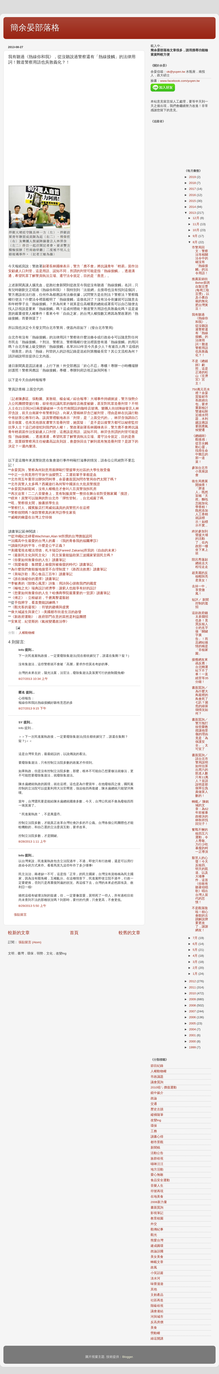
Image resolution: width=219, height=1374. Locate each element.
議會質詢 (157, 1082)
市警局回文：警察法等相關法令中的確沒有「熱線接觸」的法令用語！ (200, 260)
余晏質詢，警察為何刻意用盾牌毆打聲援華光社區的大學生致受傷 (60, 470)
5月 (195, 949)
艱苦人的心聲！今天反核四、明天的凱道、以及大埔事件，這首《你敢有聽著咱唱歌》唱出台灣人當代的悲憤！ (200, 880)
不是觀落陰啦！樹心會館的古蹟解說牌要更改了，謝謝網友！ (200, 919)
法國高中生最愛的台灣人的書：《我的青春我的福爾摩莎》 (55, 541)
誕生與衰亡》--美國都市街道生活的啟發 (51, 612)
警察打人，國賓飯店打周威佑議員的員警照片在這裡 (50, 508)
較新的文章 (19, 932)
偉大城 (16, 612)
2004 (193, 1029)
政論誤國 (157, 1251)
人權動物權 (27, 632)
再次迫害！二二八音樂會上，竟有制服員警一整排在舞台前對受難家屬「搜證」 (71, 493)
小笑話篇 (157, 1273)
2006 (193, 1017)
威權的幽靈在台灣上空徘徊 (31, 517)
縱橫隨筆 (157, 1114)
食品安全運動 (160, 1180)
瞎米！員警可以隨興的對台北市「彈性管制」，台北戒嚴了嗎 (57, 498)
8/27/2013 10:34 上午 (33, 679)
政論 (154, 1098)
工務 (154, 1131)
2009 (193, 999)
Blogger (127, 1357)
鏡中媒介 (157, 1093)
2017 (193, 189)
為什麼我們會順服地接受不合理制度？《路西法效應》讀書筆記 (59, 569)
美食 (154, 1327)
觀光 (154, 1235)
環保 (154, 1125)
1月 (195, 973)
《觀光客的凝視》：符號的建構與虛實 (40, 607)
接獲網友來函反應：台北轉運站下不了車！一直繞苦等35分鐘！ (200, 670)
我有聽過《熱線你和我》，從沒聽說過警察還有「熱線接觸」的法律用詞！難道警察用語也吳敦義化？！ (200, 335)
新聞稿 (155, 1147)
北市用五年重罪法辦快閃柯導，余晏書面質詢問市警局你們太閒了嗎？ (64, 479)
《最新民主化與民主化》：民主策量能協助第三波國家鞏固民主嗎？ (62, 555)
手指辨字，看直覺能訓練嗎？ (36, 602)
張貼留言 (20, 914)
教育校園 (157, 1218)
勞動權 (155, 1333)
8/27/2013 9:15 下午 (32, 708)
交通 (154, 1104)
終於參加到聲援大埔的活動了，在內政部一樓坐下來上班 (200, 542)
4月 (195, 955)
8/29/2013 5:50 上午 (32, 905)
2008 (193, 1005)
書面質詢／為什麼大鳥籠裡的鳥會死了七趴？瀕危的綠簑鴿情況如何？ (200, 700)
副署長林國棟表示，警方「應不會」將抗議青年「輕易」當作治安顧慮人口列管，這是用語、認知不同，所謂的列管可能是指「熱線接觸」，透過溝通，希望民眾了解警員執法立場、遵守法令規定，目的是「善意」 (73, 271)
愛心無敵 (157, 1174)
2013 (193, 212)
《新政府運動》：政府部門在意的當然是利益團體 (48, 617)
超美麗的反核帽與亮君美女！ (200, 576)
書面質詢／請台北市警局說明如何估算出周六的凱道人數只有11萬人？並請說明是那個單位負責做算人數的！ (200, 775)
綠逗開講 (157, 1338)
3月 (195, 962)
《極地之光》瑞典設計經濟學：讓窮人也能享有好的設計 (53, 588)
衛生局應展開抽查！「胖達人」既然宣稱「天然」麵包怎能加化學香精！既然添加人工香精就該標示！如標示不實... (200, 503)
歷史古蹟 (157, 1109)
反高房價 (157, 1322)
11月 (196, 224)
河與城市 (157, 1316)
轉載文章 (157, 1262)
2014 (193, 207)
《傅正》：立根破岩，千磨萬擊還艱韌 (40, 598)
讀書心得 (157, 1136)
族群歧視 (157, 1158)
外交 (154, 1224)
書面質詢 (157, 1207)
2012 (193, 981)
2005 (193, 1023)
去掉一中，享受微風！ (200, 590)
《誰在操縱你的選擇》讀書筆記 (35, 579)
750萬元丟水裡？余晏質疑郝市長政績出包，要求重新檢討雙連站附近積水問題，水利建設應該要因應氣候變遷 (201, 410)
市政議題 (157, 1076)
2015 (193, 201)
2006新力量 (159, 1202)
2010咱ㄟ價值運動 (164, 1087)
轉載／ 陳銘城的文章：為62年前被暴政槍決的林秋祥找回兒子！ (200, 812)
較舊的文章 (129, 932)
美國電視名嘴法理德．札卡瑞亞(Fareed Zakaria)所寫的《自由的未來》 (64, 550)
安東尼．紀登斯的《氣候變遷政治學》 (40, 621)
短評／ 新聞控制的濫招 (200, 603)
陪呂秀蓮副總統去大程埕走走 (200, 563)
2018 (193, 183)
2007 (193, 1011)
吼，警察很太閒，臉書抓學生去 (35, 503)
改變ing (156, 1120)
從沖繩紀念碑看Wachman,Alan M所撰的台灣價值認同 (51, 536)
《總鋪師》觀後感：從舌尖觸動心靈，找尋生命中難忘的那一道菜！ (200, 448)
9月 (195, 236)
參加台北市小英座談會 (200, 471)
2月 (195, 967)
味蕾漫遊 (157, 1284)
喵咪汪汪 (157, 1164)
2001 (193, 1035)
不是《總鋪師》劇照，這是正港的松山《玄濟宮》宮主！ (200, 372)
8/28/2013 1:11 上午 (32, 841)
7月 (195, 938)
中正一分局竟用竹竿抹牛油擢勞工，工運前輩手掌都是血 (53, 475)
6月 (195, 944)
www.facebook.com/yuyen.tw (180, 80)
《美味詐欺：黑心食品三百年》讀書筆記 (42, 574)
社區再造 (157, 1300)
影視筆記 (157, 1213)
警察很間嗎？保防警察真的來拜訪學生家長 (43, 512)
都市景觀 (157, 1142)
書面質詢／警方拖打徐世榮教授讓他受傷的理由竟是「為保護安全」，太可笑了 (200, 734)
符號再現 (157, 1191)
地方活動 (157, 1169)
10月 (196, 230)
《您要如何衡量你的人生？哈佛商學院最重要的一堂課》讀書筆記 (60, 593)
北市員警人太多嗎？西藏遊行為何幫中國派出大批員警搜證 (55, 484)
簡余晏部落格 (35, 27)
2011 (193, 987)
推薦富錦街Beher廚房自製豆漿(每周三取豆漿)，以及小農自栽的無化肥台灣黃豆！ (201, 293)
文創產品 (157, 1295)
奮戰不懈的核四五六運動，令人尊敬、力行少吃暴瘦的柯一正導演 (200, 840)
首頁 (74, 932)
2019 (193, 177)
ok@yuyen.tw (176, 71)
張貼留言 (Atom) (29, 942)
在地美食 (157, 1196)
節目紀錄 (157, 1065)
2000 (193, 1041)
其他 (154, 1289)
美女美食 (157, 1256)
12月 (196, 218)
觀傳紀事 (157, 1229)
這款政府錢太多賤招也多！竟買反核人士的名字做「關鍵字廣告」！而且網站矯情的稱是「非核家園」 (200, 633)
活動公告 (157, 1153)
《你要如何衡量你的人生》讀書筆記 (38, 560)
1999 (193, 1047)
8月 (195, 242)
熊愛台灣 (157, 1240)
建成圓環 (157, 1246)
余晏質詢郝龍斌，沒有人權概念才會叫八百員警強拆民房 (53, 489)
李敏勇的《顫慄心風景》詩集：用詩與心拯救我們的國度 (53, 583)
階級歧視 (157, 1305)
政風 (154, 1267)
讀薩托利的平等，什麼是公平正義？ (38, 545)
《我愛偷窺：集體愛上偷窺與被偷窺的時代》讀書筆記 (52, 564)
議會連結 (157, 1311)
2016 (193, 195)
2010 (193, 993)
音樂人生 (157, 1185)
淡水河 (155, 1278)
